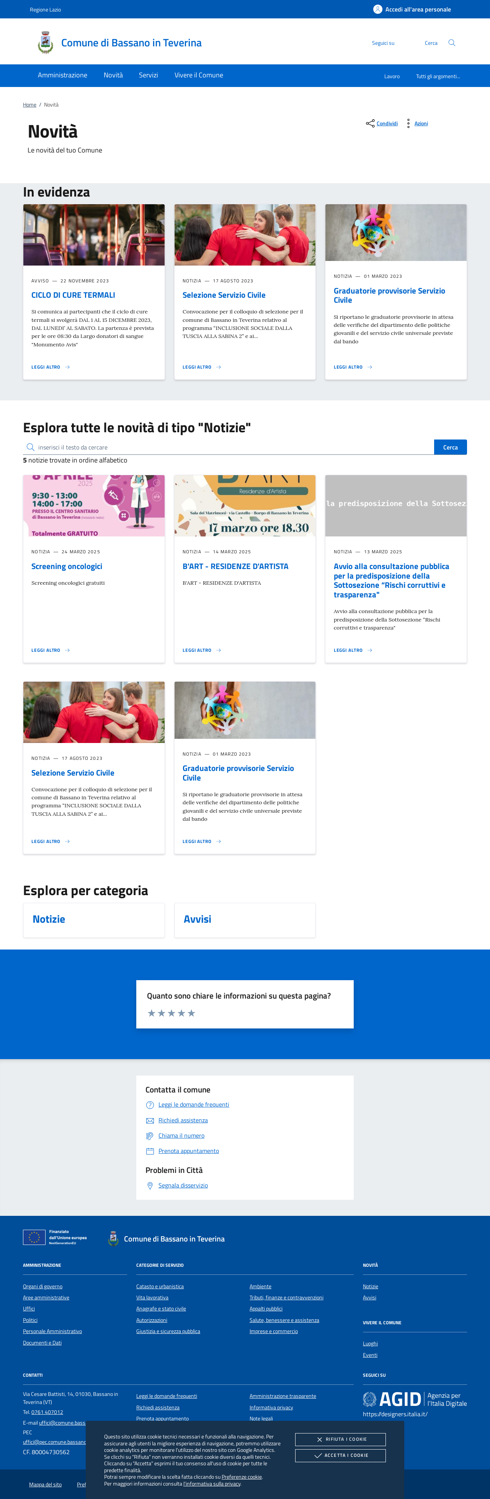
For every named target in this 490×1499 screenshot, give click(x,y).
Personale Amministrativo (52, 1331)
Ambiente (260, 1286)
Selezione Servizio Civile (224, 295)
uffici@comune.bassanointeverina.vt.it (83, 1423)
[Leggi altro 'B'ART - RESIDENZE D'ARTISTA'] (202, 650)
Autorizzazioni (151, 1320)
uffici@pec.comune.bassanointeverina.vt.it (71, 1442)
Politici (30, 1320)
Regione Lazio (45, 9)
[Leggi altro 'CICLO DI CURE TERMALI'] (50, 367)
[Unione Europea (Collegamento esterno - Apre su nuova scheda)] (57, 1239)
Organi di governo (42, 1286)
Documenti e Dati (42, 1342)
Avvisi (369, 1297)
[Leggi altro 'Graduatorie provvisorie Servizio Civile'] (353, 367)
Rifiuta (340, 1439)
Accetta (340, 1456)
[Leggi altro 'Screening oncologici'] (50, 650)
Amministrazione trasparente (283, 1396)
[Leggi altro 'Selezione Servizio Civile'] (202, 367)
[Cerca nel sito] (452, 42)
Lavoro (392, 76)
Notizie (370, 1286)
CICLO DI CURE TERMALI (73, 295)
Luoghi (370, 1343)
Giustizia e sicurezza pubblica (168, 1331)
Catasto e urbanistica (160, 1286)
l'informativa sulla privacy (211, 1483)
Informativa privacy (271, 1407)
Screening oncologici (66, 566)
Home (29, 104)
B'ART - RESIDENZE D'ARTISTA (236, 566)
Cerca (450, 447)
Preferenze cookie (242, 1477)
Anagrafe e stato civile (161, 1308)
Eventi (370, 1355)
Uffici (29, 1308)
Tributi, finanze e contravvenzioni (286, 1297)
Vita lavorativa (152, 1297)
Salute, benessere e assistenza (284, 1320)
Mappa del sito (45, 1484)
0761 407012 (47, 1412)
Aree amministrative (46, 1297)
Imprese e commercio (274, 1331)
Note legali (261, 1418)
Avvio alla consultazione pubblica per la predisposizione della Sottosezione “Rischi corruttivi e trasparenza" (391, 580)
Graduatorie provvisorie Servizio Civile (389, 295)
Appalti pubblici (266, 1308)
